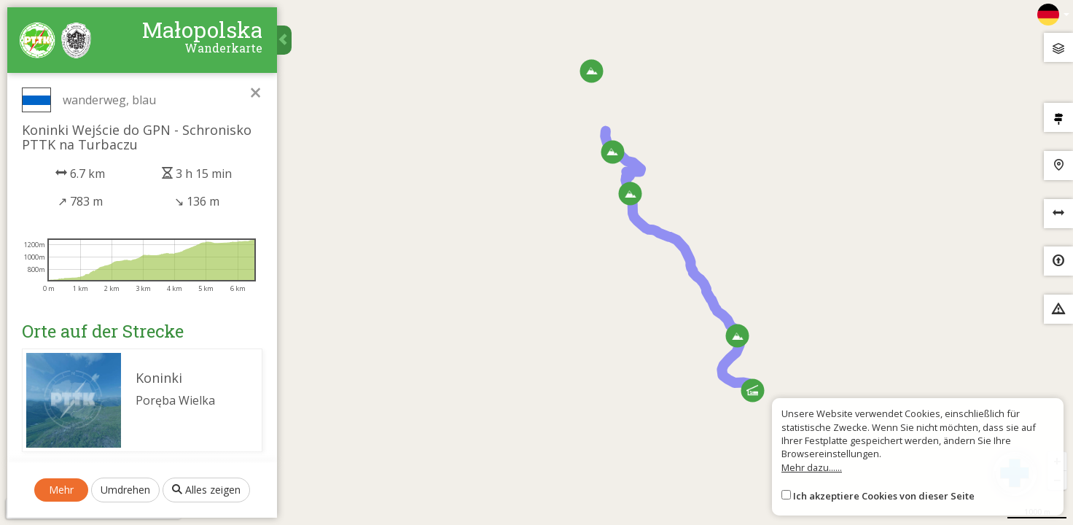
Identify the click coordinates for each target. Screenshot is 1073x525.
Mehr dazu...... (811, 467)
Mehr (61, 490)
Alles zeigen (206, 490)
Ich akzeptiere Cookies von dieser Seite (884, 495)
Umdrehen (125, 490)
